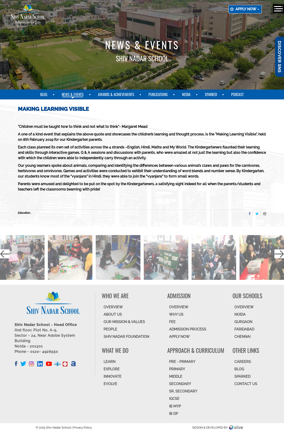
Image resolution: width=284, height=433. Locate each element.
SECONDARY (180, 384)
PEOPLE (110, 329)
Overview (244, 307)
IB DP (173, 414)
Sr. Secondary (183, 391)
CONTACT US (245, 384)
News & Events (73, 94)
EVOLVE (110, 384)
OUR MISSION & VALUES (124, 322)
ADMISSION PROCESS (187, 329)
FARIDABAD (244, 329)
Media (186, 94)
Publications (158, 94)
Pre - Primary (182, 362)
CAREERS (242, 362)
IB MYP (175, 406)
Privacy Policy (82, 427)
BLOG (239, 369)
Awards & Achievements (116, 94)
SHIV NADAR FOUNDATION (126, 336)
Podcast (237, 94)
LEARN (109, 362)
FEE (172, 322)
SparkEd (211, 94)
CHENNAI (242, 336)
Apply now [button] (247, 9)
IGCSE (174, 399)
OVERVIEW (113, 307)
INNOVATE (112, 376)
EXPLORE (112, 369)
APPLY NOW (179, 336)
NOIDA (240, 314)
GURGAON (243, 322)
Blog (43, 94)
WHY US (176, 314)
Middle (175, 376)
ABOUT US (113, 314)
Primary (177, 369)
